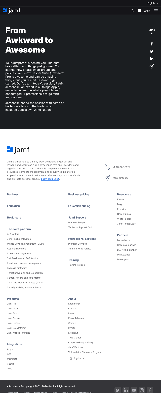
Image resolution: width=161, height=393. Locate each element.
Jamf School (13, 313)
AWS (9, 353)
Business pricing (79, 194)
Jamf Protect (13, 322)
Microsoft (12, 358)
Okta (9, 368)
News (71, 313)
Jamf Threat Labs (126, 223)
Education (14, 206)
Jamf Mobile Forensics (18, 332)
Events (120, 199)
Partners (123, 235)
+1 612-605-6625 (117, 167)
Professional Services (83, 238)
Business (13, 194)
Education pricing (80, 206)
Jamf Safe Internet (16, 327)
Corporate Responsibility (80, 342)
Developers (123, 259)
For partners (123, 240)
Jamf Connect (14, 318)
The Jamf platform (19, 229)
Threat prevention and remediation (25, 272)
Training (73, 259)
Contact (72, 308)
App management (16, 248)
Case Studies (124, 213)
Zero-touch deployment (19, 238)
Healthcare (14, 217)
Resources (124, 194)
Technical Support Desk (80, 227)
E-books (121, 209)
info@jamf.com (115, 178)
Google (10, 363)
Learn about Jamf (50, 178)
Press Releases (76, 318)
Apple (10, 348)
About (72, 298)
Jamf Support (77, 217)
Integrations (15, 344)
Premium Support (77, 222)
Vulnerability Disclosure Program (84, 352)
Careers (72, 322)
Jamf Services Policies (79, 248)
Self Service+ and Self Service (22, 258)
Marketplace (123, 254)
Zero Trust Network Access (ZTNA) (25, 282)
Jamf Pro (11, 303)
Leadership (74, 303)
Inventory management (19, 253)
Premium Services (77, 243)
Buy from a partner (126, 249)
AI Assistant (13, 233)
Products (13, 298)
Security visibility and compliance (24, 287)
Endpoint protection (17, 267)
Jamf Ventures (75, 347)
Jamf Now (12, 308)
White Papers (124, 218)
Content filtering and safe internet (24, 277)
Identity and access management (24, 262)
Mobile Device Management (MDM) (25, 243)
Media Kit (73, 332)
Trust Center (74, 337)
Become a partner (126, 244)
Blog (119, 204)
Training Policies (76, 264)
